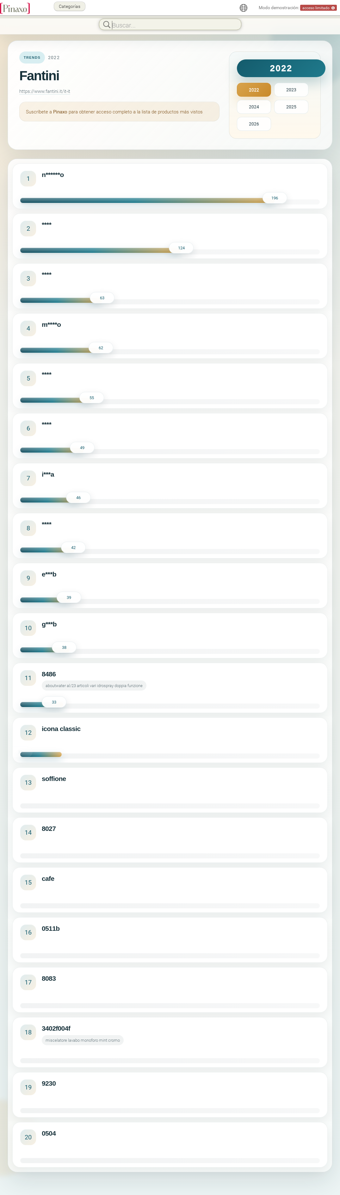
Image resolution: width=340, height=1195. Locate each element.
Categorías (69, 6)
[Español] (243, 8)
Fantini (39, 75)
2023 (291, 90)
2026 (254, 124)
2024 (254, 107)
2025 (291, 107)
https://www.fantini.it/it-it (44, 91)
